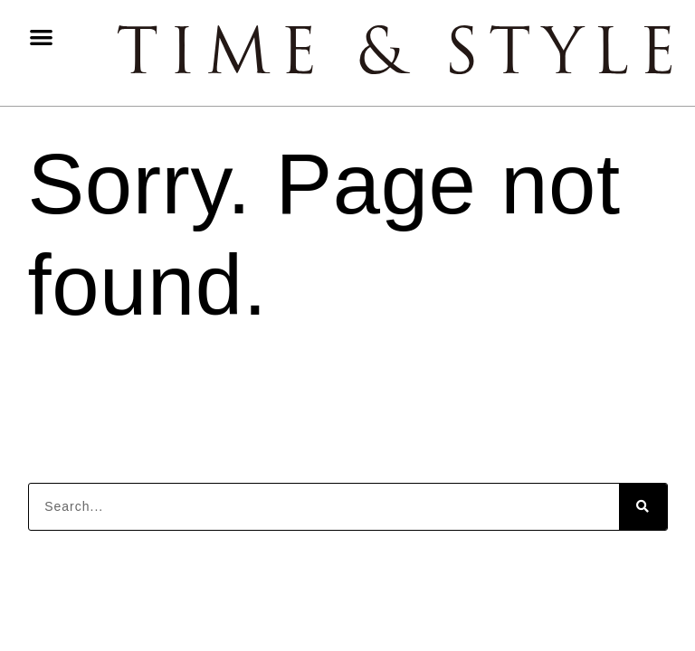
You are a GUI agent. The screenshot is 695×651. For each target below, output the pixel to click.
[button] (42, 36)
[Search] (643, 507)
